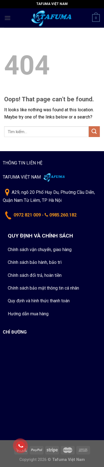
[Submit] (94, 131)
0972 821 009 (27, 215)
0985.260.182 (63, 215)
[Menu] (7, 18)
